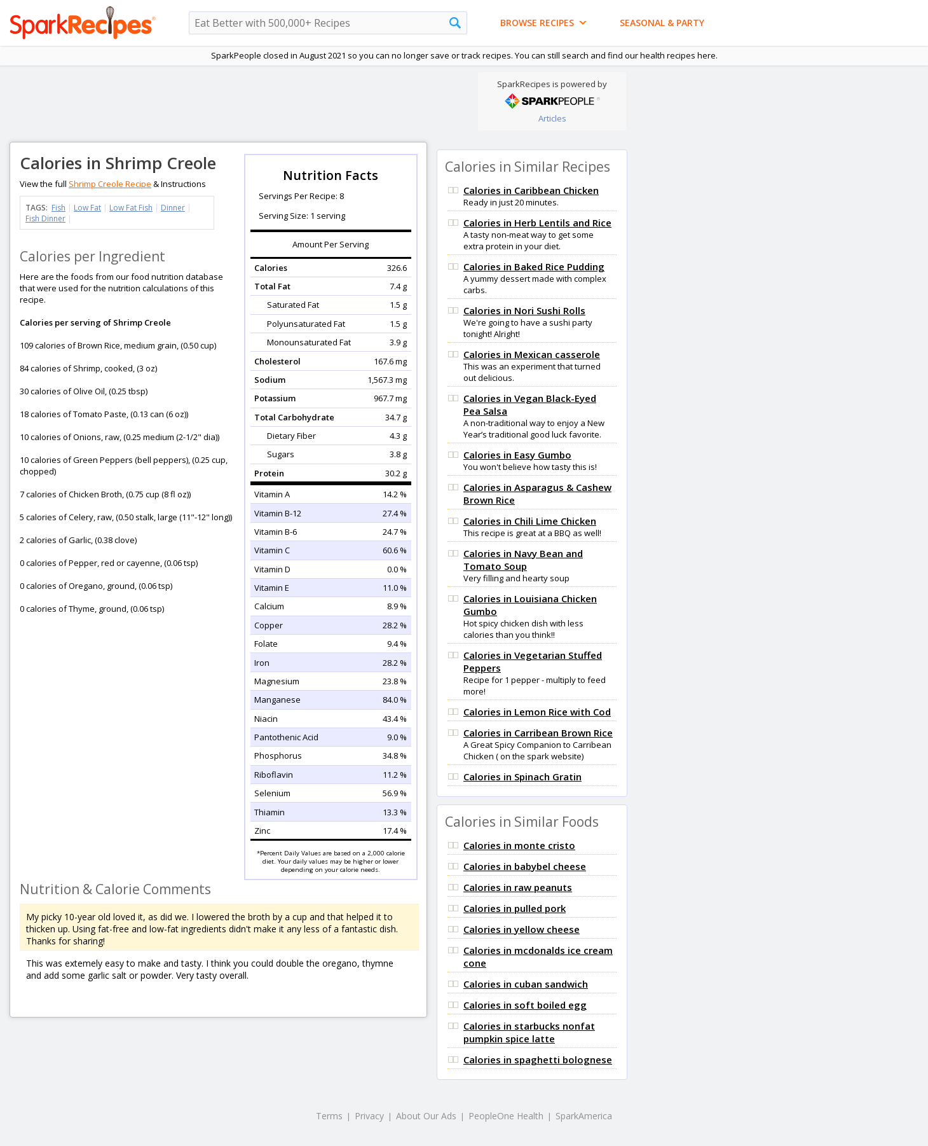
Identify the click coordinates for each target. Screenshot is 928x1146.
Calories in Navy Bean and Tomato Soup (523, 559)
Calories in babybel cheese (524, 866)
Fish (58, 207)
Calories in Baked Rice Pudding (533, 266)
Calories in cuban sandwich (525, 983)
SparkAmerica (584, 1116)
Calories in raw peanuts (517, 887)
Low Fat (87, 207)
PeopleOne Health (505, 1116)
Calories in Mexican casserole (531, 354)
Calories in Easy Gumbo (517, 454)
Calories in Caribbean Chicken (531, 190)
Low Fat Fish (131, 207)
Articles (552, 118)
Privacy (369, 1116)
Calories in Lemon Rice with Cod (537, 711)
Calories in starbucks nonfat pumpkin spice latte (529, 1032)
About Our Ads (426, 1116)
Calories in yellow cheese (521, 929)
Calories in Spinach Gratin (522, 776)
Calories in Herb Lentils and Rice (537, 222)
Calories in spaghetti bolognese (537, 1059)
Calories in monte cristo (519, 845)
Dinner (173, 207)
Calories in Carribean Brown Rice (538, 732)
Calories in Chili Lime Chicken (529, 520)
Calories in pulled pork (514, 908)
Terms (329, 1116)
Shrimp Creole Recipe (110, 184)
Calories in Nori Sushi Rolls (524, 310)
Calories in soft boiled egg (525, 1004)
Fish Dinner (45, 218)
